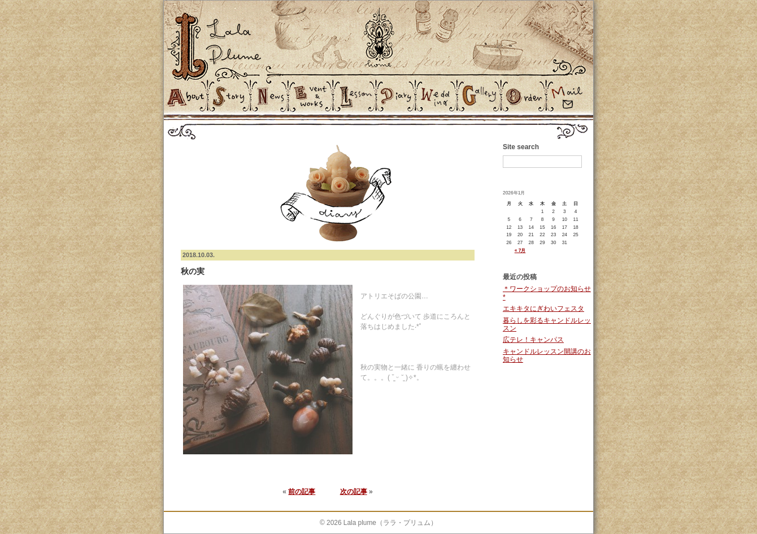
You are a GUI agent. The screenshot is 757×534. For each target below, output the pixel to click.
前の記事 (301, 492)
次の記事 (353, 492)
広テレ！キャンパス (533, 340)
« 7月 (520, 250)
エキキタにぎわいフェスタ (543, 308)
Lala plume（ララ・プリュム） (390, 523)
